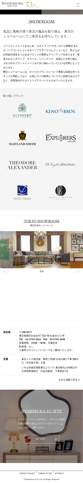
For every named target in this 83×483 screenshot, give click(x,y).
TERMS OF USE (45, 473)
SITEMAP (59, 473)
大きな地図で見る (68, 379)
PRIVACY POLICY (27, 473)
